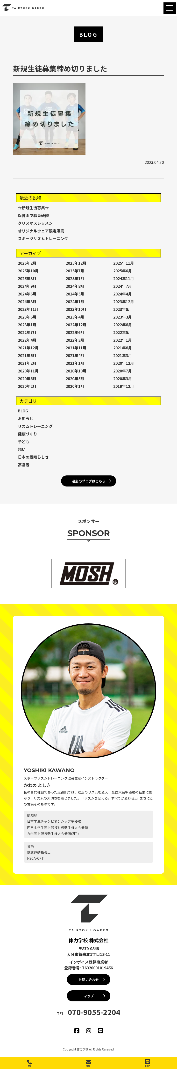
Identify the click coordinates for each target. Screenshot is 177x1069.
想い (22, 449)
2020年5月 (75, 378)
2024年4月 (122, 294)
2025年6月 (122, 271)
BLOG (23, 411)
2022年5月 (122, 332)
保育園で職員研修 (33, 215)
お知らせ (25, 418)
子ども (23, 441)
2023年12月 (123, 301)
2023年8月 (122, 309)
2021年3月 (122, 355)
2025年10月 (28, 271)
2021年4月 (75, 355)
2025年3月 (27, 278)
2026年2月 (27, 263)
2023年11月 (28, 309)
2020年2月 (27, 386)
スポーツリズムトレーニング (43, 238)
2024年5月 (75, 294)
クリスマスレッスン (35, 223)
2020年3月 (122, 378)
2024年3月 (27, 301)
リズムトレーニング (35, 426)
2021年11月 (76, 348)
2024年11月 (123, 278)
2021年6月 (27, 355)
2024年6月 (27, 294)
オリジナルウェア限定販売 (41, 231)
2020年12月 (123, 363)
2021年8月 (122, 348)
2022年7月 (27, 332)
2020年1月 (75, 386)
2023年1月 (27, 324)
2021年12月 (28, 348)
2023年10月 (76, 309)
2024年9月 (27, 286)
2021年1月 (75, 363)
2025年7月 (75, 271)
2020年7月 (122, 371)
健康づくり (27, 434)
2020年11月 (28, 371)
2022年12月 (76, 324)
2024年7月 (122, 286)
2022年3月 (75, 340)
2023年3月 (122, 317)
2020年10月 (76, 371)
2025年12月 (76, 263)
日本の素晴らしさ (33, 457)
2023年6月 (27, 317)
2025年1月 (75, 278)
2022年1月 (122, 340)
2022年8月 (122, 324)
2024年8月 (75, 286)
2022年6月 (75, 332)
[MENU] (169, 8)
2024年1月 (75, 301)
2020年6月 (27, 378)
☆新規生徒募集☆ (33, 208)
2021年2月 (27, 363)
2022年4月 (27, 340)
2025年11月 (123, 263)
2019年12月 (123, 386)
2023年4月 (75, 317)
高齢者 (23, 464)
